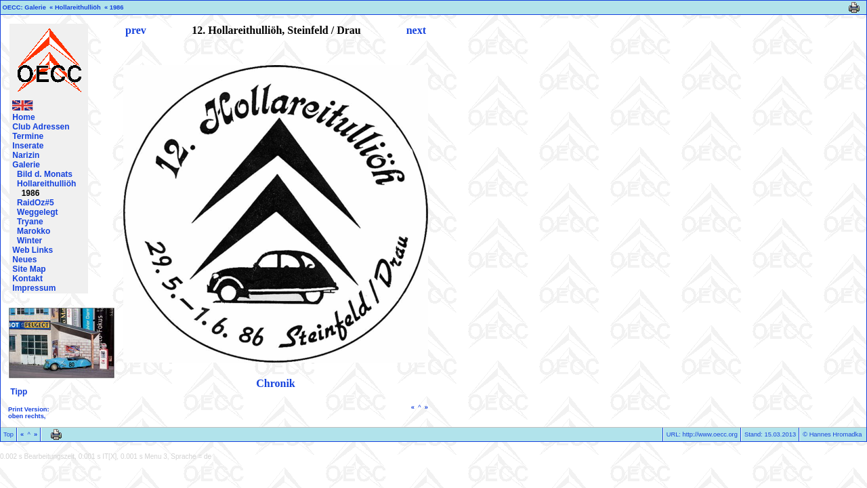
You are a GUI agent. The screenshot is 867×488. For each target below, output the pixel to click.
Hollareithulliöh (78, 7)
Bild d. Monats (44, 174)
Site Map (28, 269)
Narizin (25, 155)
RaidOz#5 (35, 202)
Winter (29, 240)
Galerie (35, 7)
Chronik (275, 383)
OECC (12, 7)
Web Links (32, 250)
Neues (24, 259)
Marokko (33, 231)
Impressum (34, 288)
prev (135, 30)
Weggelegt (37, 212)
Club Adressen (40, 126)
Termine (27, 136)
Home (23, 117)
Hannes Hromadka (835, 434)
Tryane (30, 221)
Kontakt (27, 278)
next (416, 30)
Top (8, 434)
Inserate (27, 145)
